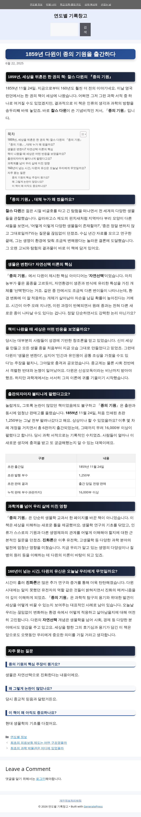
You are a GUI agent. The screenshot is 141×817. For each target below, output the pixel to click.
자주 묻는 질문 (17, 173)
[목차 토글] (81, 135)
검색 (85, 29)
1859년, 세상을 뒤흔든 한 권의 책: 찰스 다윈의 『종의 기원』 (45, 140)
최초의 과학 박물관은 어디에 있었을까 (37, 753)
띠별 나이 (51, 4)
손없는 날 (106, 4)
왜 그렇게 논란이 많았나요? (27, 182)
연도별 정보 (36, 4)
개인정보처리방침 (70, 805)
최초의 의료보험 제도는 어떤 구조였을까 (38, 747)
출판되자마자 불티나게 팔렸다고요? (30, 159)
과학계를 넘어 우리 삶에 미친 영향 (29, 163)
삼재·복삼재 (91, 4)
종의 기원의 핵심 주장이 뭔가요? (30, 177)
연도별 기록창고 (70, 15)
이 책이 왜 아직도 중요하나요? (29, 186)
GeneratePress (93, 811)
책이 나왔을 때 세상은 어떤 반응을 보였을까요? (37, 154)
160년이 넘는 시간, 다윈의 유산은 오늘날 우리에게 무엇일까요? (47, 168)
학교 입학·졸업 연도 (70, 4)
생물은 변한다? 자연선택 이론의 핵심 (30, 149)
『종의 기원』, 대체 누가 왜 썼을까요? (31, 145)
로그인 (40, 783)
